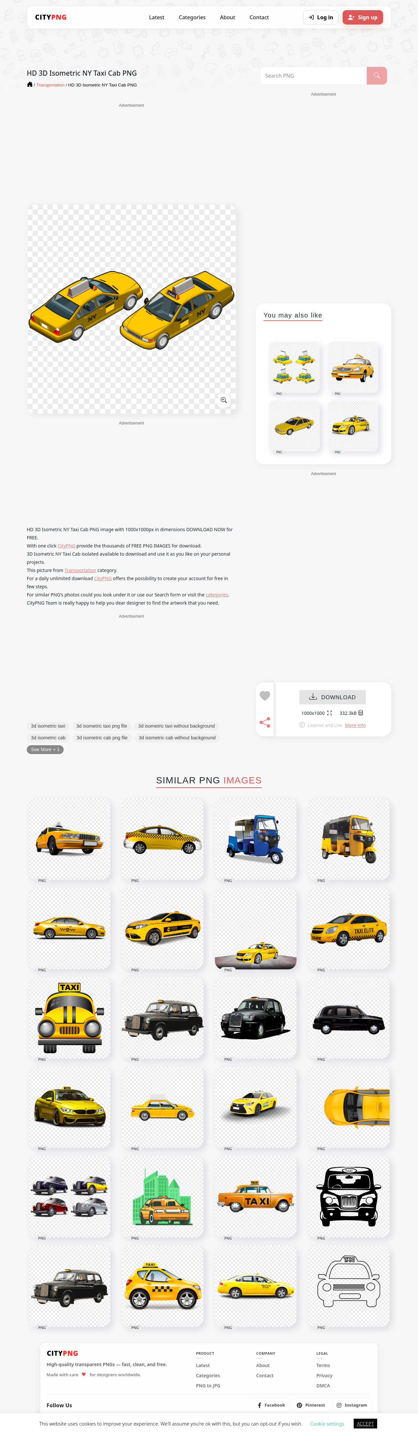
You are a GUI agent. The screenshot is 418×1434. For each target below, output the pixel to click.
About (227, 17)
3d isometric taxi (48, 726)
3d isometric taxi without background (176, 726)
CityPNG (66, 546)
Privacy (324, 1376)
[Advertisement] (131, 154)
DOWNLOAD (332, 697)
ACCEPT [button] (365, 1423)
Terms (323, 1365)
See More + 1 (45, 749)
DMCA (323, 1386)
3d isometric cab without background (177, 737)
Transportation (80, 570)
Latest (157, 17)
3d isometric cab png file (102, 737)
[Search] (377, 76)
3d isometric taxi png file (101, 726)
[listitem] (271, 1405)
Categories (192, 17)
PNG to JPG (208, 1386)
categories (217, 595)
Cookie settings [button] (327, 1423)
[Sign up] (363, 17)
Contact (259, 17)
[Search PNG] (313, 76)
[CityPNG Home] (51, 17)
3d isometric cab (48, 737)
